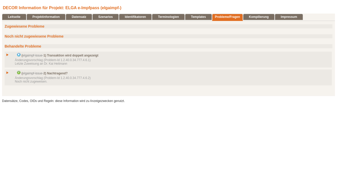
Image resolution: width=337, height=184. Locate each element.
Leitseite (14, 17)
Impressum (289, 17)
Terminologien (168, 17)
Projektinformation (46, 17)
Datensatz (79, 17)
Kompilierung (259, 17)
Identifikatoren (135, 17)
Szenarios (105, 17)
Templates (198, 17)
